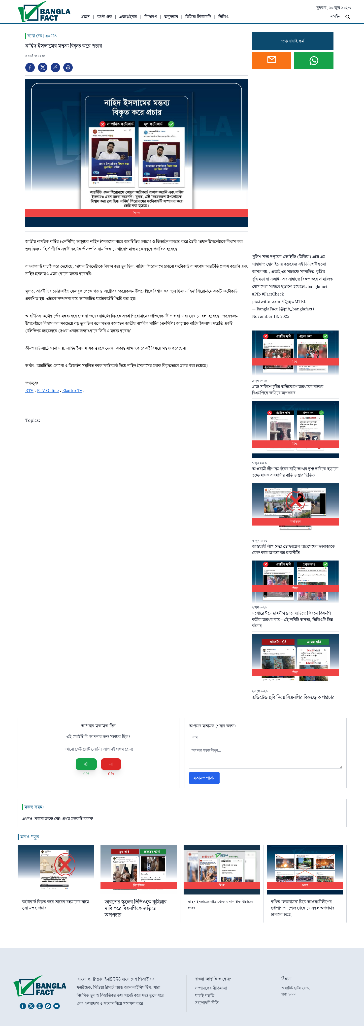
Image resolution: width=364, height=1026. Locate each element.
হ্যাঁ (86, 764)
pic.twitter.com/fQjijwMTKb (279, 301)
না (111, 764)
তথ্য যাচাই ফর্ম (292, 41)
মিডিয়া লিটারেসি (198, 17)
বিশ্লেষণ (150, 17)
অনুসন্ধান (171, 17)
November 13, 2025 (270, 316)
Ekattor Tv (72, 390)
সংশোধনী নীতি (207, 1003)
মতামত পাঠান (204, 778)
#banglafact (316, 286)
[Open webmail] (271, 60)
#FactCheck (273, 294)
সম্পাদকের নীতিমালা (211, 988)
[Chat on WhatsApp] (313, 60)
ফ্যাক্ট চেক (104, 17)
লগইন (335, 16)
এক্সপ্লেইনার (128, 17)
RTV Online (48, 390)
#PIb (256, 294)
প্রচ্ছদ (85, 17)
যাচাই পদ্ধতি (204, 995)
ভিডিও (223, 17)
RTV (29, 390)
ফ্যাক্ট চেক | (41, 36)
